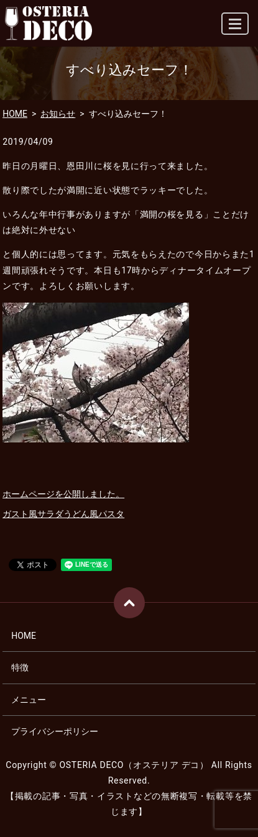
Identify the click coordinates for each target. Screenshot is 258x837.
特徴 (20, 667)
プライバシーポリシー (54, 731)
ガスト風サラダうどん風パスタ (63, 514)
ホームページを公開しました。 (63, 494)
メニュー (28, 700)
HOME (14, 114)
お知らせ (57, 114)
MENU (236, 29)
